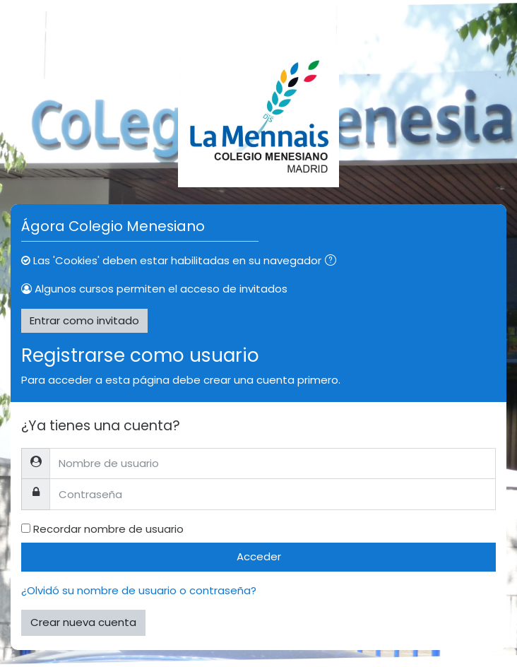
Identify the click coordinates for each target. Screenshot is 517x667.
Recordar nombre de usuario (108, 528)
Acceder (259, 556)
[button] (333, 262)
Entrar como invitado (84, 320)
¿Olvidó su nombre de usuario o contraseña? (138, 590)
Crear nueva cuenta (83, 622)
